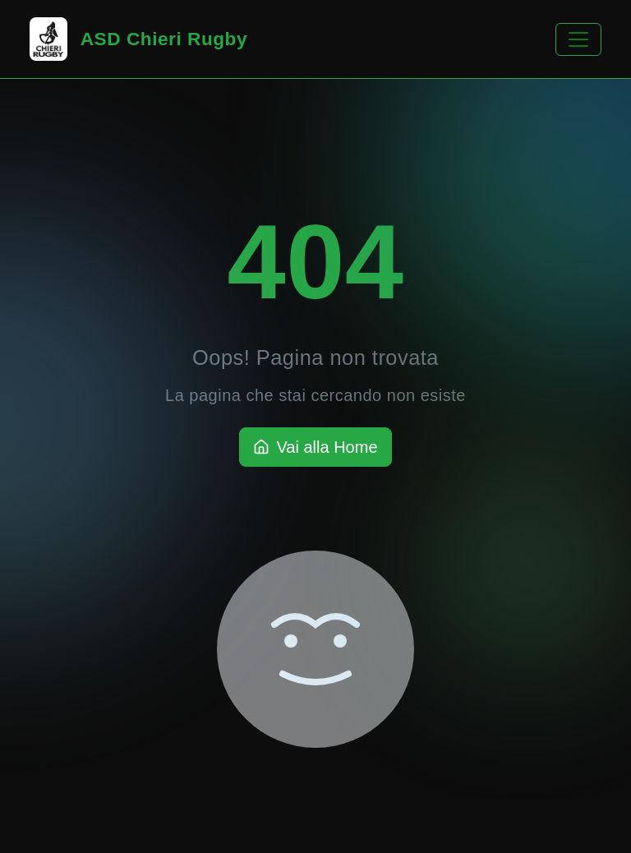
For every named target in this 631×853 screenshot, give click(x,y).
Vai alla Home (315, 447)
